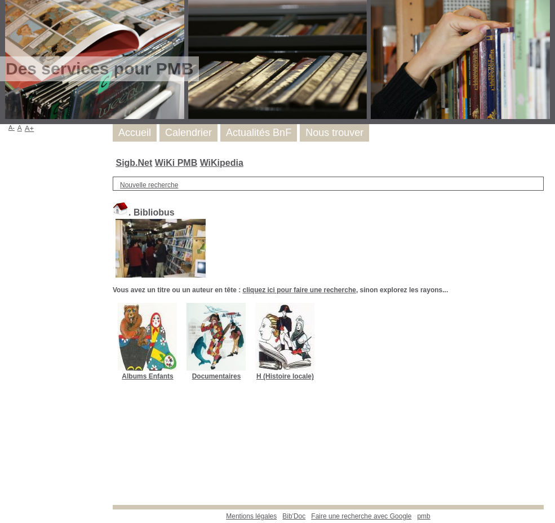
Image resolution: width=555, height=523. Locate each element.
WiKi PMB (176, 163)
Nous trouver (334, 132)
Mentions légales (251, 516)
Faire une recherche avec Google (361, 516)
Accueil (134, 132)
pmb (423, 516)
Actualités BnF (258, 132)
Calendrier (188, 132)
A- (11, 127)
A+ (29, 128)
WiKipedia (221, 163)
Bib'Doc (293, 516)
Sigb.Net (134, 163)
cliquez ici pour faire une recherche (299, 290)
